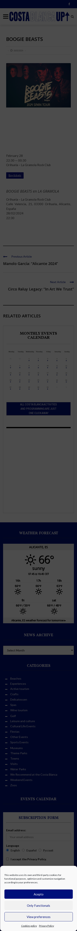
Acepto (39, 894)
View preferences (39, 917)
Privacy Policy (46, 925)
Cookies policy (29, 925)
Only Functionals (38, 905)
